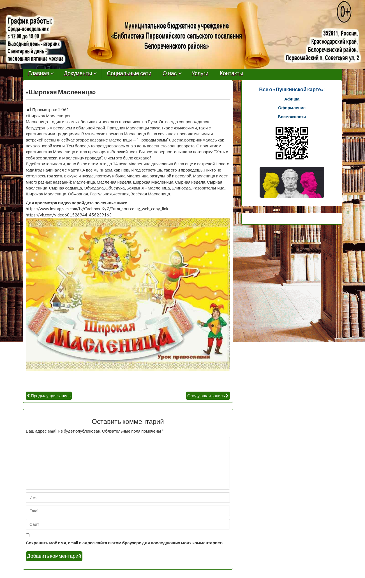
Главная (38, 73)
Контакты (231, 73)
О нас (170, 73)
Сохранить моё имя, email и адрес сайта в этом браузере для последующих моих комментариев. (124, 542)
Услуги (200, 73)
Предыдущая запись (51, 395)
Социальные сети (129, 73)
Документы (78, 73)
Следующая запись (206, 395)
